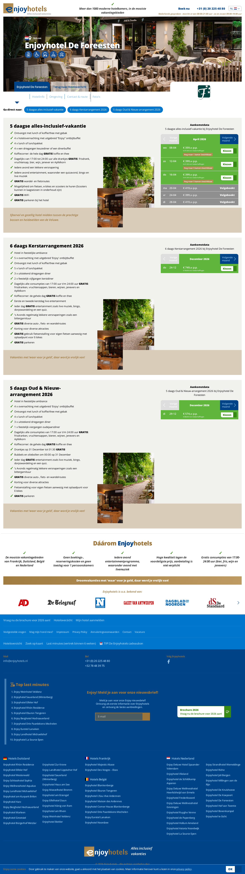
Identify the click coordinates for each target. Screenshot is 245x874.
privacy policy (184, 869)
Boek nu (201, 8)
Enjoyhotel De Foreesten (32, 87)
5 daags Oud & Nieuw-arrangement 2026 (136, 109)
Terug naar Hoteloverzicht (69, 87)
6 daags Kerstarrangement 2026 (88, 109)
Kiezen (227, 150)
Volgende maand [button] (229, 139)
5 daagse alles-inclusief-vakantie (45, 109)
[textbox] (235, 8)
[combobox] (235, 8)
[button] (10, 54)
